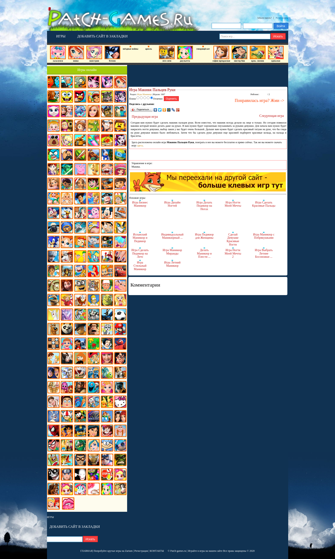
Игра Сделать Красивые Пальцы (263, 204)
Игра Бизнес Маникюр (140, 204)
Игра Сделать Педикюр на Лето (140, 253)
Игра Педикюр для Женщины (204, 236)
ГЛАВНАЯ (86, 550)
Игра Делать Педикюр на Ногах (204, 206)
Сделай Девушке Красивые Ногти (233, 239)
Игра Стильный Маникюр (140, 266)
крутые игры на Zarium (120, 550)
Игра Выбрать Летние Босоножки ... (264, 253)
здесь (140, 145)
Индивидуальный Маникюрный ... (172, 236)
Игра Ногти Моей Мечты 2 (233, 253)
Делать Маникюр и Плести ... (204, 253)
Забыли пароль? (264, 18)
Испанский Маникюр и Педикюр (140, 238)
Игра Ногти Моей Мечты (233, 204)
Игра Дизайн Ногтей (172, 204)
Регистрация (282, 17)
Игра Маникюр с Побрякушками (263, 236)
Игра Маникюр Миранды (172, 252)
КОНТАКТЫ (157, 550)
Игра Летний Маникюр (172, 264)
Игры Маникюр (144, 94)
